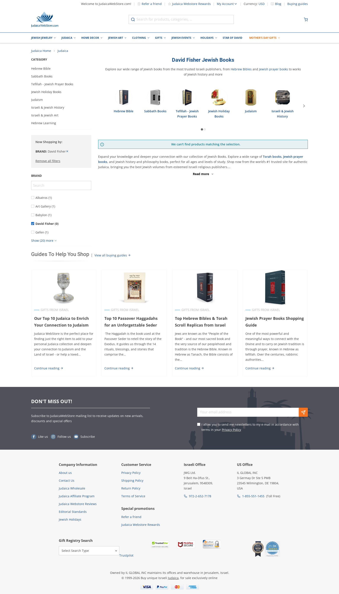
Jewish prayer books (273, 69)
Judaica (66, 38)
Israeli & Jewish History (47, 108)
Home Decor (90, 38)
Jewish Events (181, 38)
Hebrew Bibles (241, 69)
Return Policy (130, 488)
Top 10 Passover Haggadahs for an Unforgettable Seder (131, 322)
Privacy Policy (231, 430)
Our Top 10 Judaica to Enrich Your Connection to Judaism (61, 322)
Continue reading (48, 368)
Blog (278, 4)
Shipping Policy (132, 480)
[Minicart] (306, 19)
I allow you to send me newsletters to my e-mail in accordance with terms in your (250, 427)
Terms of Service (133, 496)
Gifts (158, 38)
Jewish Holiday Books (46, 92)
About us (65, 473)
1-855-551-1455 (253, 496)
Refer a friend (149, 4)
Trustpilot (126, 555)
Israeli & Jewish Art (44, 115)
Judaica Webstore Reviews (78, 504)
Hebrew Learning (43, 123)
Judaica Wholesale (72, 488)
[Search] (61, 185)
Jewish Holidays (70, 519)
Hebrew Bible (41, 69)
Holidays (207, 38)
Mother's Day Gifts (263, 38)
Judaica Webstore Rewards (189, 4)
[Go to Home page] (44, 19)
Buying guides (297, 3)
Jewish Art (115, 38)
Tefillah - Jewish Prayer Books (52, 84)
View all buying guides (112, 255)
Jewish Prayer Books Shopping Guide (274, 322)
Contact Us (66, 480)
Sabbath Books (42, 76)
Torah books (272, 157)
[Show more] (44, 240)
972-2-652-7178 (200, 496)
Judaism (37, 100)
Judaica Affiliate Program (76, 496)
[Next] (304, 106)
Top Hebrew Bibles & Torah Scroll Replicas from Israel (201, 322)
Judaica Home (41, 51)
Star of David (232, 38)
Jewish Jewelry (41, 38)
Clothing (139, 38)
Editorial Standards (73, 512)
